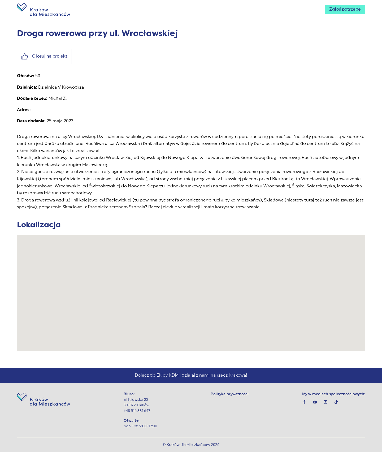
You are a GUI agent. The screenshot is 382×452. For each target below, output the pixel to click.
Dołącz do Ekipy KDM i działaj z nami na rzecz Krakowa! (191, 375)
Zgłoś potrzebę (345, 9)
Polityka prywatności (230, 394)
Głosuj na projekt (44, 56)
